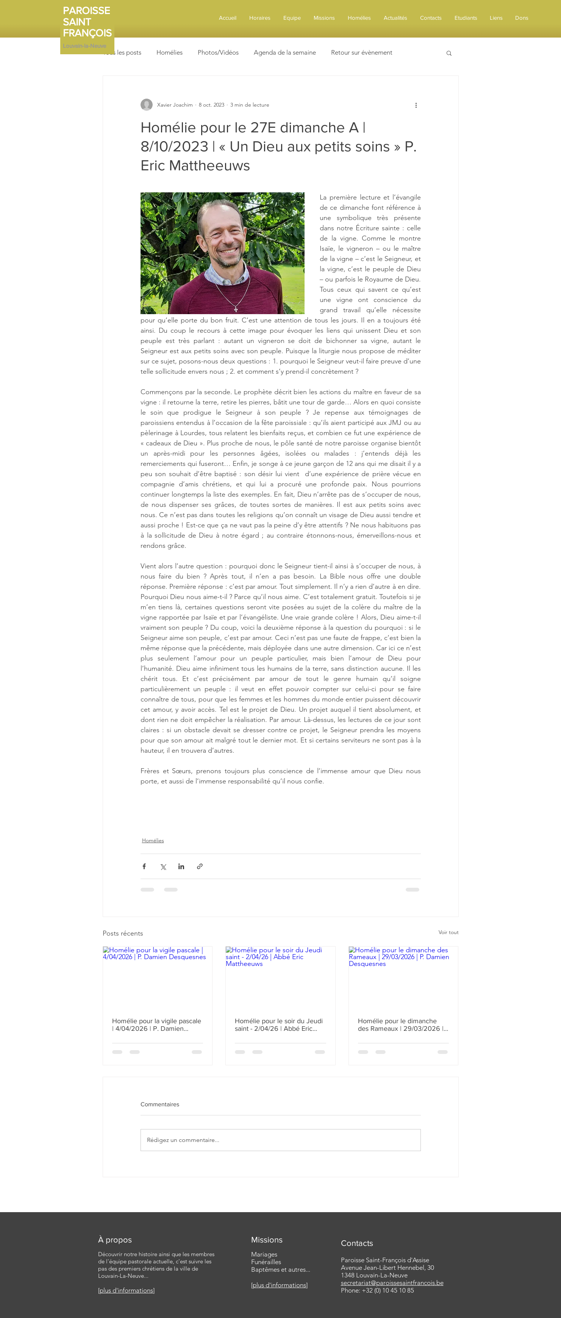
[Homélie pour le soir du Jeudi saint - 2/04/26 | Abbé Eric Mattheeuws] (280, 977)
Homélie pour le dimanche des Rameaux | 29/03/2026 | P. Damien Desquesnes (401, 1024)
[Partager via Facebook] (144, 866)
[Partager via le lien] (199, 866)
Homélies (169, 52)
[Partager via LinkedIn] (181, 866)
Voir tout (449, 932)
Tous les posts (122, 52)
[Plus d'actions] (416, 104)
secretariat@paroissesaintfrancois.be (392, 1283)
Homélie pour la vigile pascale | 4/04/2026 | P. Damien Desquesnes (156, 1024)
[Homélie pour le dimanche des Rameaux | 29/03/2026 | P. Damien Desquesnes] (403, 977)
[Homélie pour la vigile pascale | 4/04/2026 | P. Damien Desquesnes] (158, 977)
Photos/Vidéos (218, 52)
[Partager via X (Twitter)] (162, 866)
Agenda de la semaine (285, 52)
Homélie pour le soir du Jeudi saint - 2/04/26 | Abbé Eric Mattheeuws (279, 1024)
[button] (449, 53)
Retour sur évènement (361, 52)
